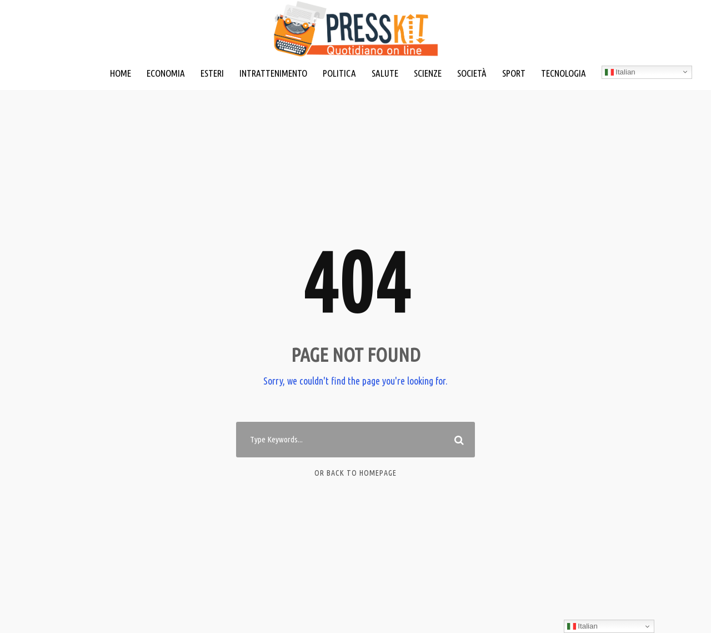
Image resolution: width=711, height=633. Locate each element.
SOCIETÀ (472, 73)
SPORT (513, 73)
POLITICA (339, 73)
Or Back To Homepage (355, 472)
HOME (120, 73)
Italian (620, 72)
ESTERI (212, 73)
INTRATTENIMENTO (273, 73)
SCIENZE (428, 73)
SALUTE (385, 73)
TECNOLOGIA (563, 73)
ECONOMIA (166, 73)
